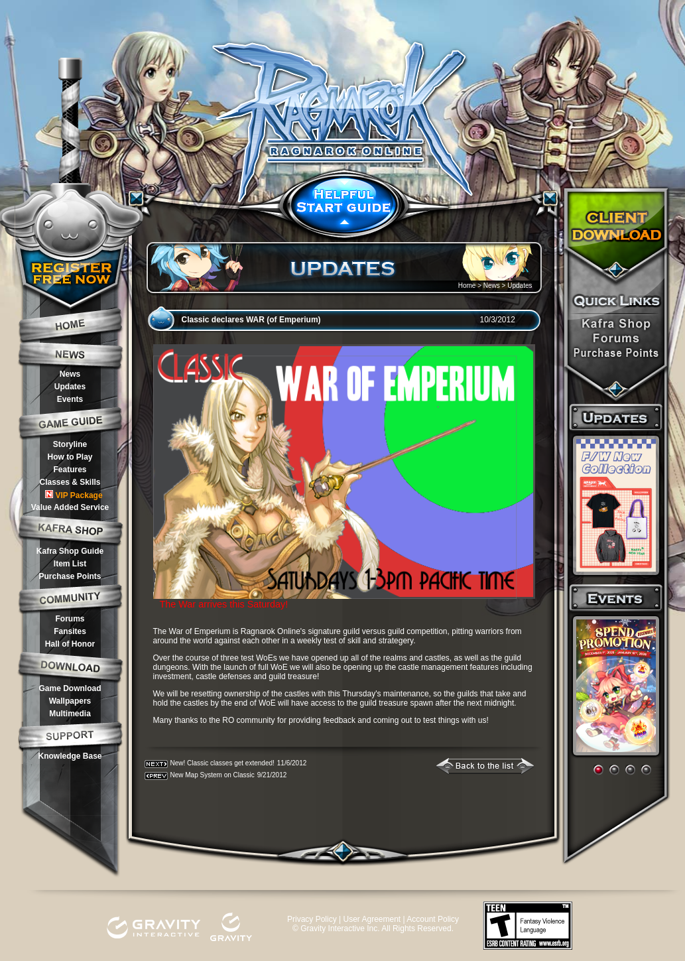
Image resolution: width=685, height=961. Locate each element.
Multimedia (70, 713)
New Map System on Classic (212, 775)
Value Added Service (70, 507)
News (70, 374)
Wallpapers (70, 701)
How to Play (69, 457)
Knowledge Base (69, 756)
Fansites (70, 631)
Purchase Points (69, 576)
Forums (69, 618)
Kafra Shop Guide (69, 551)
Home (467, 285)
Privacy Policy (312, 919)
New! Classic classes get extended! (222, 763)
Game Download (69, 688)
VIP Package (73, 495)
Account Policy (432, 919)
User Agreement (372, 919)
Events (70, 399)
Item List (70, 563)
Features (69, 469)
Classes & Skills (69, 482)
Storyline (70, 444)
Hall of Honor (70, 644)
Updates (70, 386)
